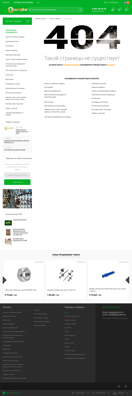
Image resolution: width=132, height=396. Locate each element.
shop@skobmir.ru (116, 312)
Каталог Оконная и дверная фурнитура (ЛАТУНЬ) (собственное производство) (20, 231)
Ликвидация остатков (100, 102)
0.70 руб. (11, 295)
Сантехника (96, 98)
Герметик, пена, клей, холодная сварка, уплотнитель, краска (55, 111)
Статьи (67, 339)
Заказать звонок (98, 11)
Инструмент (48, 87)
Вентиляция (48, 102)
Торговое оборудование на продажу (57, 117)
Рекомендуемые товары (42, 321)
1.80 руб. (53, 295)
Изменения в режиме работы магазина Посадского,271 (16, 141)
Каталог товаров (17, 21)
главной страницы (72, 65)
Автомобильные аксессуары (54, 106)
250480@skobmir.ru (117, 314)
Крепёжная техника (99, 83)
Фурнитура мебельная (52, 91)
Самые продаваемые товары (66, 255)
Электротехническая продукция (103, 95)
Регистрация (113, 2)
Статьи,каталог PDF (14, 214)
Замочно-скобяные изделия (54, 83)
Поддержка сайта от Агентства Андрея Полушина (21, 386)
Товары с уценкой (98, 113)
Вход (105, 2)
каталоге (111, 65)
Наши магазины (70, 335)
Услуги (67, 331)
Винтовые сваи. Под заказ (101, 109)
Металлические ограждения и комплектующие (55, 96)
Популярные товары (40, 314)
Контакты (68, 328)
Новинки (36, 310)
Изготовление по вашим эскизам (14, 149)
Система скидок (70, 350)
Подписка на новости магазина (19, 158)
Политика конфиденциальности (75, 354)
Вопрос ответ (69, 343)
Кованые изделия (98, 87)
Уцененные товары (40, 325)
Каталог (6, 2)
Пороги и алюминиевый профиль (104, 91)
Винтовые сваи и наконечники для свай (20, 239)
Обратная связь (11, 393)
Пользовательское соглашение (75, 358)
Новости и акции (12, 122)
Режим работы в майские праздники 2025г (22, 131)
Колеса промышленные (100, 106)
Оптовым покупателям (23, 2)
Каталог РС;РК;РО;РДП (20, 220)
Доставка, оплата (70, 324)
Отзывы (67, 347)
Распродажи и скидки (41, 318)
